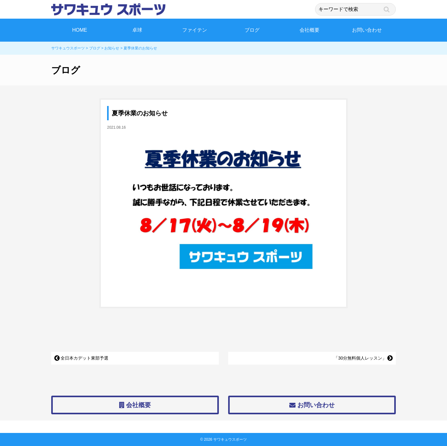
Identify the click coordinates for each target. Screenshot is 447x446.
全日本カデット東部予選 (84, 358)
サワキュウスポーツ (230, 439)
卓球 (137, 30)
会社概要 (309, 30)
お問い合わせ (367, 30)
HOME (79, 30)
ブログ (252, 30)
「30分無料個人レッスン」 (360, 358)
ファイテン (194, 30)
